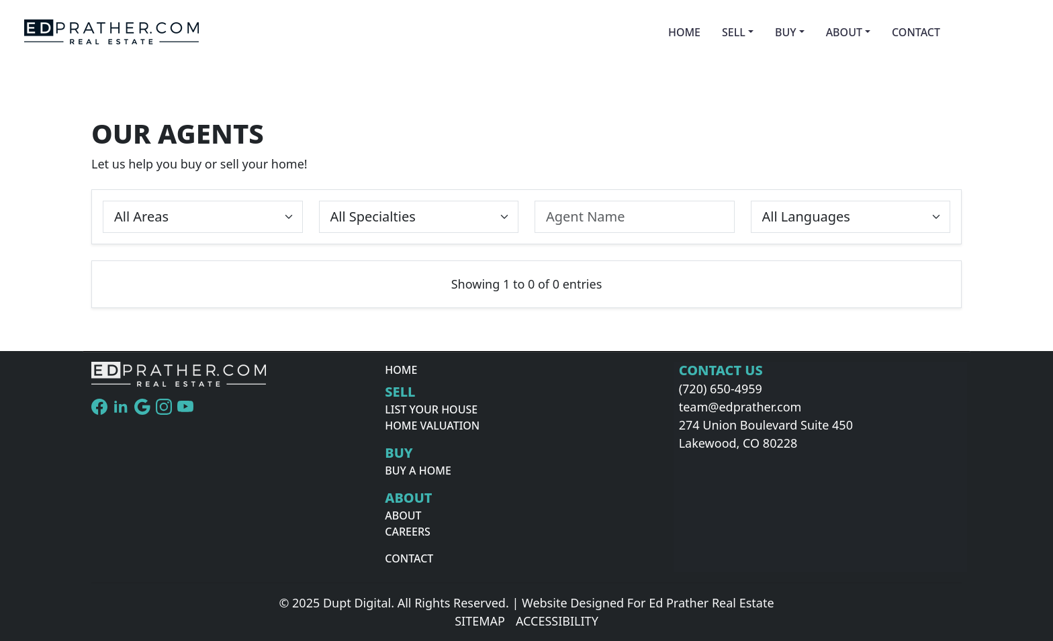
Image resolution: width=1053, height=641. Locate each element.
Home (684, 32)
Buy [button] (785, 32)
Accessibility (557, 621)
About (403, 515)
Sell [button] (733, 32)
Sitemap (480, 621)
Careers (407, 531)
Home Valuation (432, 425)
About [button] (844, 32)
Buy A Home (418, 470)
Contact (916, 32)
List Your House (431, 409)
